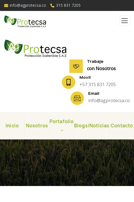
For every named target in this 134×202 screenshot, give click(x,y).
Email (93, 93)
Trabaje (95, 61)
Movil (85, 77)
